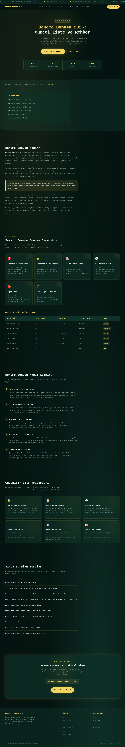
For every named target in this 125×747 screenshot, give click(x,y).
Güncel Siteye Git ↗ (62, 690)
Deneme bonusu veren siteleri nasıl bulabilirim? (41, 633)
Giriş (41, 6)
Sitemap (95, 717)
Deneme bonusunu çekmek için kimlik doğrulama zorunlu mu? (41, 616)
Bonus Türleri (30, 84)
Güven (71, 6)
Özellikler (50, 6)
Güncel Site (97, 727)
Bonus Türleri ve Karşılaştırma (23, 103)
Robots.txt (97, 720)
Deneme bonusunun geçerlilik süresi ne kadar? (41, 605)
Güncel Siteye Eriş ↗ (53, 51)
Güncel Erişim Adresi (19, 118)
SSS (77, 6)
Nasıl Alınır (61, 6)
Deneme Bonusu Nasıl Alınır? (22, 107)
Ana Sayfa (8, 84)
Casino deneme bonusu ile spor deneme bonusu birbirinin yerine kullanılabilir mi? (41, 600)
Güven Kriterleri (69, 727)
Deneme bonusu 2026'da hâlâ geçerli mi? (41, 583)
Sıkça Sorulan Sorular (19, 114)
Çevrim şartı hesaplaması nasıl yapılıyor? (41, 628)
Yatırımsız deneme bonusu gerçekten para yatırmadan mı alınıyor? (41, 588)
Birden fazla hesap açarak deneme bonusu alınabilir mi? (41, 611)
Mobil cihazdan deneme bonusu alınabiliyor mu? (41, 622)
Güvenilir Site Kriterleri (21, 111)
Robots (111, 743)
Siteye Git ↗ (113, 6)
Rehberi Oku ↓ (75, 51)
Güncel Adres (85, 6)
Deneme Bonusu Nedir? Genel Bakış (24, 100)
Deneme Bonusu (13, 7)
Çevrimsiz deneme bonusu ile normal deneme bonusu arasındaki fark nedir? (41, 594)
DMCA (94, 724)
